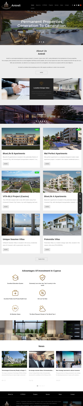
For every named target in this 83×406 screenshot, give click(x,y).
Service (48, 379)
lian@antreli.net (45, 390)
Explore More (41, 259)
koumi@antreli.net (37, 390)
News (60, 379)
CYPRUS (22, 379)
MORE (41, 72)
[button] (39, 42)
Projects (35, 379)
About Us (10, 379)
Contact (72, 379)
